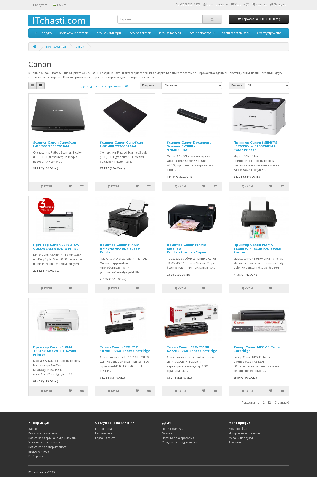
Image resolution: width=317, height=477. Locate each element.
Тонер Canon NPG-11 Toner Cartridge (257, 349)
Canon (80, 47)
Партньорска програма (178, 438)
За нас (32, 429)
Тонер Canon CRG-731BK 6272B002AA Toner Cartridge (192, 349)
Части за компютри (108, 33)
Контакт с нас (104, 429)
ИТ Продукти (44, 33)
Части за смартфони (201, 33)
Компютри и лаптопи (73, 33)
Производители (173, 429)
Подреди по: (150, 85)
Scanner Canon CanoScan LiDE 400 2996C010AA (121, 144)
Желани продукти (241, 438)
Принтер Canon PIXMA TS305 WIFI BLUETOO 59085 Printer (257, 248)
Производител (56, 47)
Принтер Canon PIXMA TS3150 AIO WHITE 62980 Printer (54, 351)
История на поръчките (244, 433)
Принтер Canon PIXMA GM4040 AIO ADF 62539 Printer (120, 248)
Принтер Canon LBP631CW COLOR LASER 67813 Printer (56, 246)
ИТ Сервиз (35, 456)
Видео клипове (38, 452)
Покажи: (236, 85)
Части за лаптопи (139, 33)
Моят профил (238, 429)
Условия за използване (44, 442)
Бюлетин (235, 442)
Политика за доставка (43, 433)
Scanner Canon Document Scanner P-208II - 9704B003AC (189, 146)
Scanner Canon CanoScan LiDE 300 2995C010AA (54, 144)
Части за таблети (169, 33)
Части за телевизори (236, 33)
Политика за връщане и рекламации (53, 438)
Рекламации (103, 433)
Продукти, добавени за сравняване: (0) (102, 86)
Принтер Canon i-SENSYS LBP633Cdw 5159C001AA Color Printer (255, 146)
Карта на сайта (105, 438)
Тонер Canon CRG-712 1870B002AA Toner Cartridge (125, 349)
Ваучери (168, 433)
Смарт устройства (269, 33)
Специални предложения (179, 442)
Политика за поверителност (47, 447)
